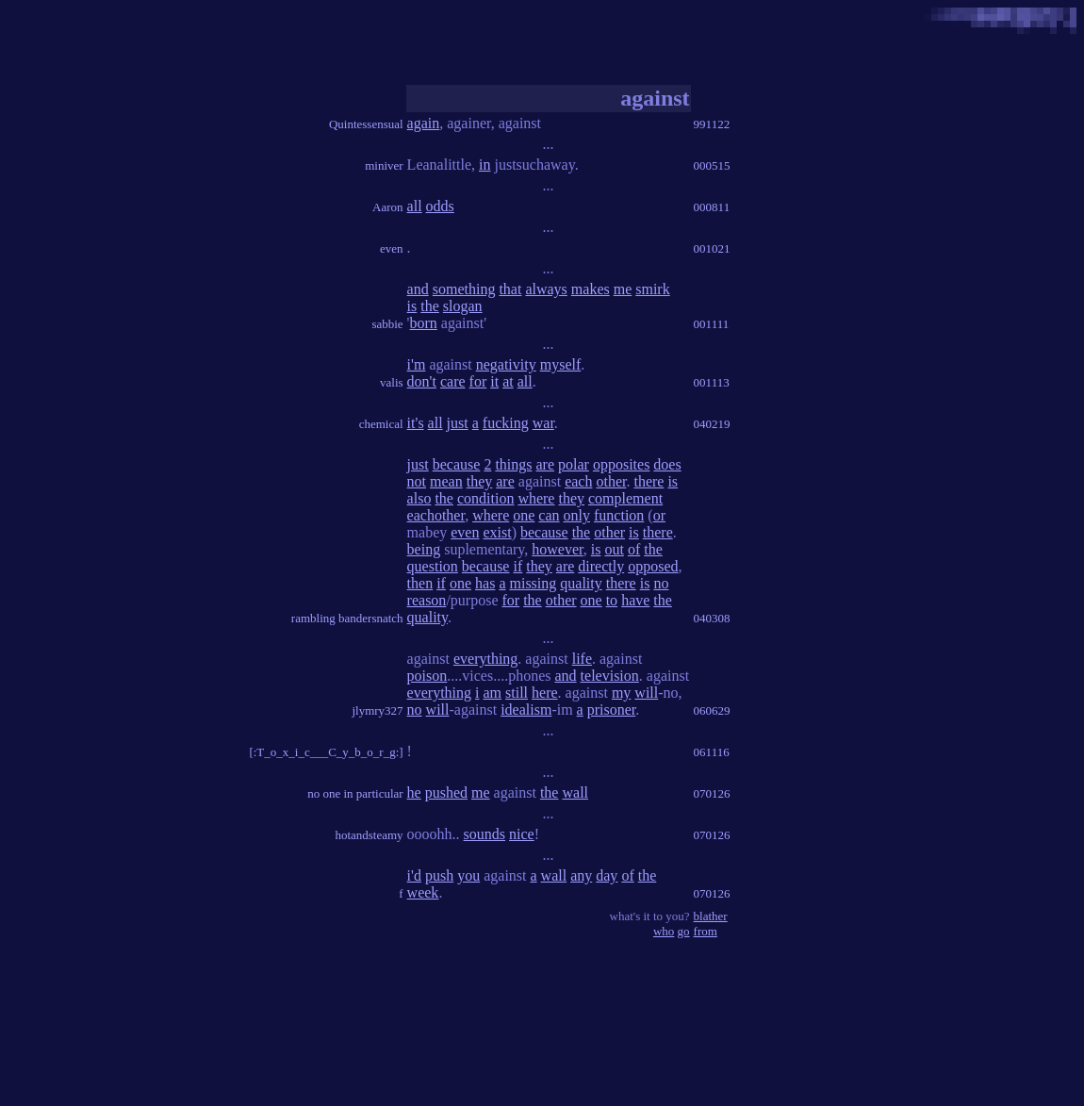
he (414, 792)
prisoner (611, 710)
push (439, 875)
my (621, 693)
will (646, 693)
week (423, 892)
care (453, 381)
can (548, 515)
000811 (712, 207)
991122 (712, 124)
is (412, 306)
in (484, 165)
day (606, 875)
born (423, 323)
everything (485, 659)
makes (590, 289)
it (494, 381)
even (391, 248)
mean (446, 481)
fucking (506, 423)
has (485, 583)
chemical (381, 424)
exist (497, 532)
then (420, 583)
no (660, 583)
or (659, 515)
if (517, 566)
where (535, 498)
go (684, 931)
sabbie (386, 324)
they (480, 481)
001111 (712, 324)
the (429, 306)
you (468, 875)
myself (561, 364)
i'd (414, 875)
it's (415, 423)
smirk (652, 289)
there (648, 481)
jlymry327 (377, 710)
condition (485, 498)
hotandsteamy (368, 835)
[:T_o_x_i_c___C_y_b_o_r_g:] (325, 752)
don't (421, 381)
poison (427, 676)
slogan (463, 306)
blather (711, 916)
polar (573, 464)
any (581, 875)
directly (601, 566)
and (418, 289)
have (635, 600)
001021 (712, 248)
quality (580, 583)
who (663, 931)
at (508, 381)
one (523, 515)
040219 (712, 424)
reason (427, 600)
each (578, 481)
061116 (712, 752)
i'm (416, 364)
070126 (712, 793)
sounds (484, 834)
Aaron (387, 207)
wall (575, 792)
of (634, 549)
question (432, 566)
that (510, 289)
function (619, 515)
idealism (526, 710)
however (557, 549)
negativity (506, 364)
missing (532, 583)
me (623, 289)
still (516, 693)
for (478, 381)
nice (521, 834)
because (457, 464)
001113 (712, 382)
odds (440, 206)
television (610, 676)
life (582, 659)
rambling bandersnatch (347, 618)
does (667, 464)
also (419, 498)
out (613, 549)
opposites (621, 464)
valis (391, 382)
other (611, 481)
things (513, 464)
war (543, 423)
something (464, 289)
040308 (712, 618)
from (705, 931)
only (577, 515)
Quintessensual (366, 124)
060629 (712, 710)
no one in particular (354, 793)
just (457, 423)
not (416, 481)
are (545, 464)
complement (625, 498)
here (545, 693)
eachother (436, 515)
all (414, 206)
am (492, 693)
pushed (446, 792)
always (546, 289)
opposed (653, 566)
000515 (712, 165)
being (424, 549)
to (611, 600)
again (423, 123)
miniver (383, 165)
